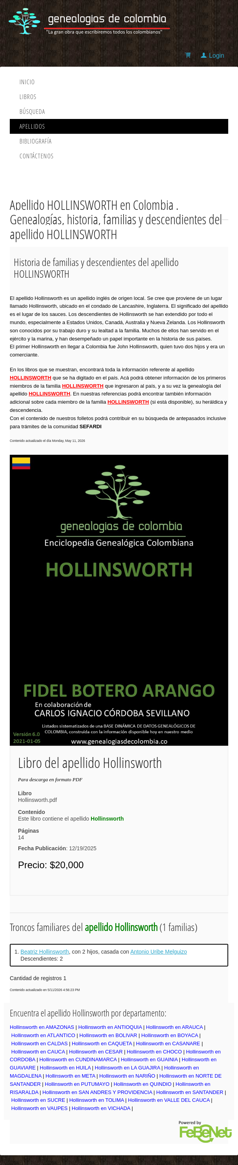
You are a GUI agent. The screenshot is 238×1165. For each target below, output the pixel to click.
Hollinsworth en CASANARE (168, 1043)
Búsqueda (32, 111)
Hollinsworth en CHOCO (154, 1052)
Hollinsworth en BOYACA (169, 1035)
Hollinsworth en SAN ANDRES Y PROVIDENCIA (97, 1092)
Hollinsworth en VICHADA (101, 1108)
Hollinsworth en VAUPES (39, 1108)
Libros (28, 96)
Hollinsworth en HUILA (65, 1068)
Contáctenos (37, 156)
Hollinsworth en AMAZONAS (42, 1027)
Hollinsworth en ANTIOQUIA (110, 1027)
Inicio (27, 82)
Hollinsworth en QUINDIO (143, 1084)
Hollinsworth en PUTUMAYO (77, 1084)
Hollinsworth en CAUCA (38, 1052)
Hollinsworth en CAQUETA (102, 1043)
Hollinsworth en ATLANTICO (43, 1035)
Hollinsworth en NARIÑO (127, 1076)
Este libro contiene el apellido (71, 818)
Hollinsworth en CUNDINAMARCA (78, 1059)
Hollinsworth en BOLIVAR (108, 1035)
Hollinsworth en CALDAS (39, 1043)
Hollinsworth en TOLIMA (96, 1100)
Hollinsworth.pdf (37, 800)
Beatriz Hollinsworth (45, 952)
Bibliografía (36, 141)
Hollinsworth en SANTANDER (190, 1092)
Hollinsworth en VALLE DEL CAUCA (169, 1100)
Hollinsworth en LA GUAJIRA (127, 1068)
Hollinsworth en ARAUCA (174, 1027)
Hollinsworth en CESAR (96, 1052)
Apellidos (32, 126)
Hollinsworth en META (70, 1076)
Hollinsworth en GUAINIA (149, 1059)
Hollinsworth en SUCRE (38, 1100)
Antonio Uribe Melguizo (159, 952)
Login (216, 55)
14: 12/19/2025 (57, 843)
